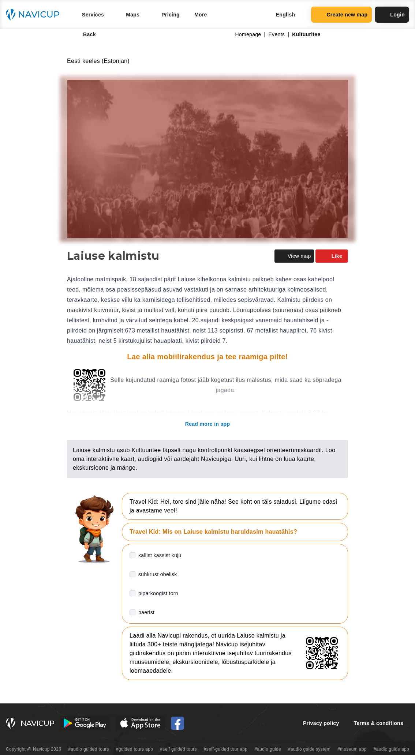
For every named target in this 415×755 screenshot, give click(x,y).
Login (392, 14)
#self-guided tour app (225, 749)
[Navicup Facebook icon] (177, 723)
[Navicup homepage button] (35, 14)
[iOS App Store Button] (140, 723)
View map (294, 256)
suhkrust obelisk (157, 574)
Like (331, 256)
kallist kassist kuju (160, 555)
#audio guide (267, 749)
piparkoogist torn (158, 593)
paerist (146, 612)
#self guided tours (178, 749)
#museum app (352, 749)
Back (84, 34)
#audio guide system (309, 749)
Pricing (170, 15)
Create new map (341, 14)
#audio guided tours (88, 749)
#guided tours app (134, 749)
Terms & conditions (378, 723)
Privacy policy (321, 723)
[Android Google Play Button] (85, 723)
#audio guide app (391, 749)
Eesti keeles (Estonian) (98, 61)
